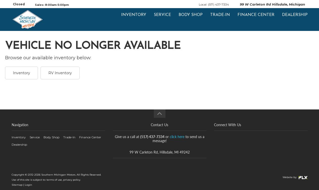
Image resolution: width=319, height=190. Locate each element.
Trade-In (220, 19)
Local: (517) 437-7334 (214, 4)
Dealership (295, 19)
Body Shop (191, 19)
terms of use (54, 179)
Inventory (133, 19)
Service (162, 19)
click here (177, 137)
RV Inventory (60, 73)
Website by (295, 177)
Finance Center (256, 19)
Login (28, 184)
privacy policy (71, 179)
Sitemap (17, 184)
